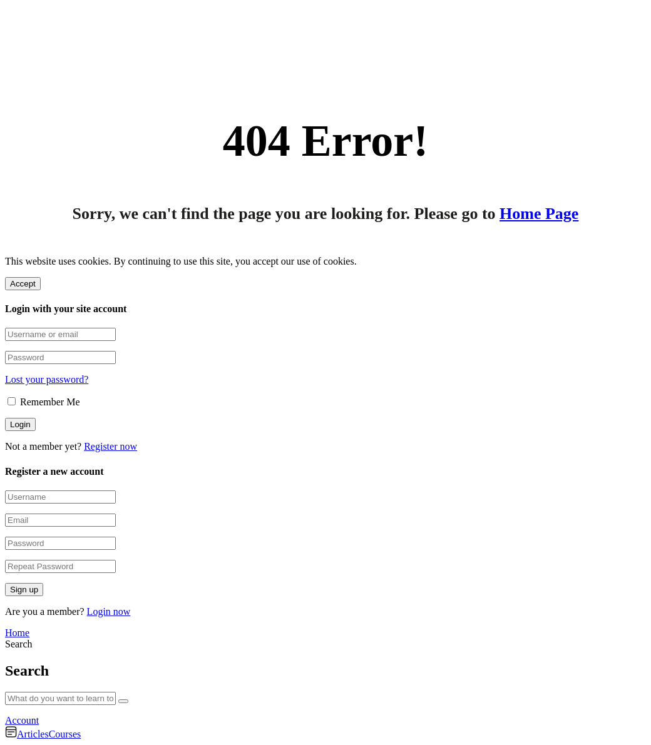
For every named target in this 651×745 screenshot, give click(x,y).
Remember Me (44, 402)
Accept (23, 283)
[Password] (60, 357)
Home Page (539, 214)
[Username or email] (60, 334)
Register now (110, 446)
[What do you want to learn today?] (60, 698)
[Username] (60, 497)
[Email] (60, 520)
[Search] (123, 701)
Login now (109, 611)
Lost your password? (46, 379)
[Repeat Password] (60, 566)
